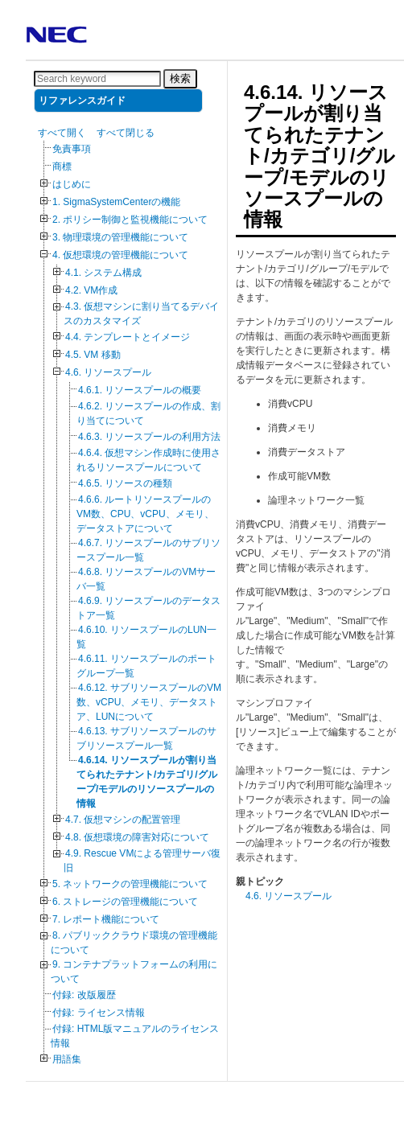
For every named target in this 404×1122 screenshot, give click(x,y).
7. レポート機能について (105, 919)
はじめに (71, 184)
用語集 (66, 1059)
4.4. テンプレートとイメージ (127, 337)
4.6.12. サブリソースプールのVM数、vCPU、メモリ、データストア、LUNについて (148, 702)
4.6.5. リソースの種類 (125, 483)
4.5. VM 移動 (93, 354)
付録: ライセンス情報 (98, 1012)
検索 (180, 78)
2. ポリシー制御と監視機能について (130, 219)
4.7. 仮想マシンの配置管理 (122, 819)
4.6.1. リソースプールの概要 (139, 390)
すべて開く (62, 132)
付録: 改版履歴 (84, 995)
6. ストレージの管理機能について (125, 901)
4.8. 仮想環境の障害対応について (137, 837)
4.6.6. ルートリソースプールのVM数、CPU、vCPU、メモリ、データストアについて (145, 514)
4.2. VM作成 (91, 290)
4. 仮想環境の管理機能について (120, 255)
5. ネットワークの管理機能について (130, 884)
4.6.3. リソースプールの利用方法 (149, 436)
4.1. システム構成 (103, 272)
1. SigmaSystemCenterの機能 (116, 202)
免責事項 (71, 148)
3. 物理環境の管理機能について (120, 237)
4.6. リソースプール (108, 372)
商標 (62, 166)
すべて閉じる (126, 132)
